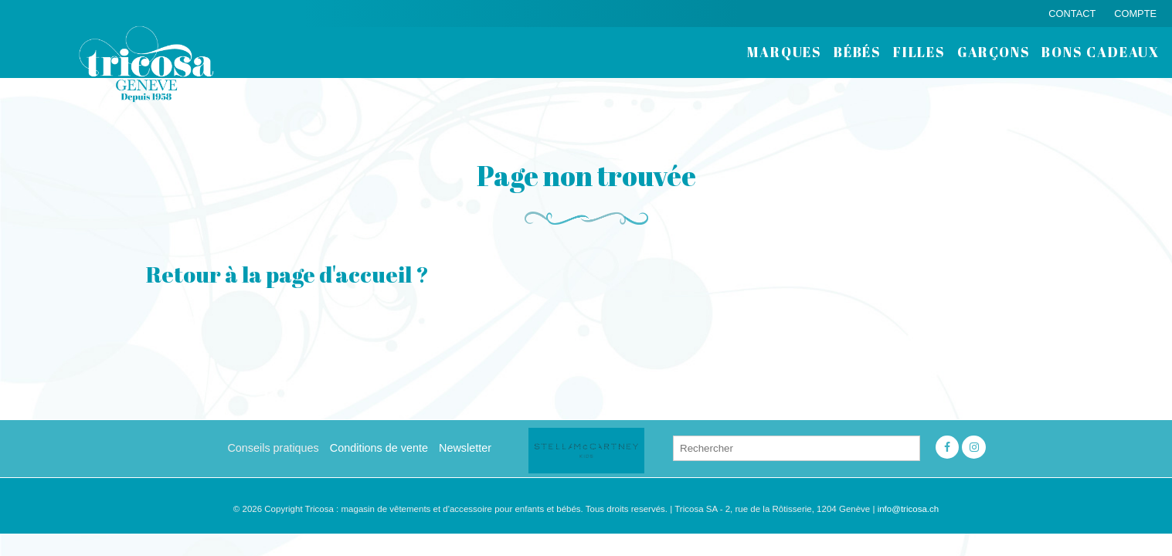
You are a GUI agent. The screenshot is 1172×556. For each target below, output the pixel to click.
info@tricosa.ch (908, 509)
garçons (994, 52)
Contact (1072, 13)
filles (919, 52)
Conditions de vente (379, 448)
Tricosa (146, 64)
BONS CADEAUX (1100, 52)
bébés (858, 52)
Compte (1135, 13)
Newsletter (465, 448)
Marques (784, 52)
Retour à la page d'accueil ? (287, 274)
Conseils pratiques (272, 448)
